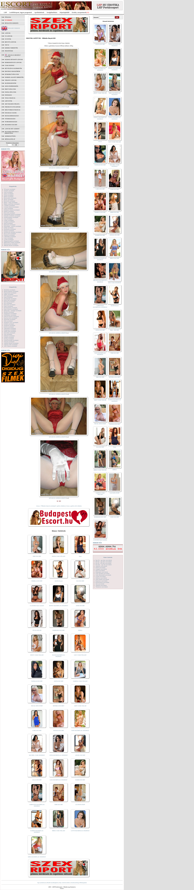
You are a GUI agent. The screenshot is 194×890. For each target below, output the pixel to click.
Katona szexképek (9, 230)
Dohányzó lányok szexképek (12, 210)
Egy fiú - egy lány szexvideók (104, 560)
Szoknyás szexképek (9, 325)
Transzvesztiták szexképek (11, 340)
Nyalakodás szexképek (10, 298)
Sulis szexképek (8, 321)
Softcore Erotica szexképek (11, 316)
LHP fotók (8, 101)
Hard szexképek (8, 223)
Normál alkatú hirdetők (14, 77)
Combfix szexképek (9, 205)
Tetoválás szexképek (9, 333)
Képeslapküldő (64, 12)
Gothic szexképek (9, 220)
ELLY (100, 141)
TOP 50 (7, 45)
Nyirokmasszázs (11, 121)
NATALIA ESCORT (36, 681)
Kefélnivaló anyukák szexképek (12, 232)
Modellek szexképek (9, 290)
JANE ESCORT (80, 605)
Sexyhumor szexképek (10, 315)
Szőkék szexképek (9, 324)
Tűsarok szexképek (9, 341)
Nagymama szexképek (10, 293)
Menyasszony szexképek (10, 244)
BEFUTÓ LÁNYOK (10, 42)
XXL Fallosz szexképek (10, 346)
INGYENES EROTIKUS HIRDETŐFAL (12, 132)
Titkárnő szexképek (9, 335)
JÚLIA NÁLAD (37, 630)
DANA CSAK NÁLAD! (58, 556)
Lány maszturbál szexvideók (103, 575)
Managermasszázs (12, 115)
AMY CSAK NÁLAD (80, 706)
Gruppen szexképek (9, 221)
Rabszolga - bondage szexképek (12, 310)
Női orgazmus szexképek (11, 296)
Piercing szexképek (9, 301)
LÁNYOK (7, 33)
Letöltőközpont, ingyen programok (20, 12)
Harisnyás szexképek (9, 224)
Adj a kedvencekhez (64, 882)
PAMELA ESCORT (37, 581)
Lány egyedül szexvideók (102, 573)
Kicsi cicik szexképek (10, 233)
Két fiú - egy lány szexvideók (104, 561)
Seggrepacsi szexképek (10, 313)
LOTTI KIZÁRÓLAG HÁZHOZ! (80, 830)
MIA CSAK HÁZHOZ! (114, 282)
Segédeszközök (10, 83)
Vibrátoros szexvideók (102, 587)
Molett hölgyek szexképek (11, 291)
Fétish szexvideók (100, 567)
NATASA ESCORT (58, 730)
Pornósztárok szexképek (10, 307)
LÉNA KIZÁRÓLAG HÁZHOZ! (58, 755)
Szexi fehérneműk (11, 86)
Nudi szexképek (8, 297)
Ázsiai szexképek (8, 195)
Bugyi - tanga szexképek (10, 202)
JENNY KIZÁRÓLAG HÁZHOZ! (58, 605)
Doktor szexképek (9, 211)
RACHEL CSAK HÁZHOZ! (37, 755)
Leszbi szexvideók (101, 576)
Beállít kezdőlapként (52, 882)
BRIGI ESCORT (114, 258)
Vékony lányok (10, 80)
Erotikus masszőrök (12, 71)
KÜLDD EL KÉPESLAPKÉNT (57, 106)
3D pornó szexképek (9, 189)
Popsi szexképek (8, 306)
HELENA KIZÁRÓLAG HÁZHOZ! (100, 281)
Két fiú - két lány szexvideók (103, 563)
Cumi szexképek (8, 208)
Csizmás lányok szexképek (11, 207)
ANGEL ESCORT (80, 755)
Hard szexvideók (100, 570)
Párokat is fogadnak (13, 107)
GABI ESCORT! (114, 189)
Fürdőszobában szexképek (11, 217)
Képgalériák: (13, 186)
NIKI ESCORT (37, 556)
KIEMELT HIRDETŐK (11, 48)
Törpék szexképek (9, 337)
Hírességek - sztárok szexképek (12, 226)
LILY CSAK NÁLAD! (80, 655)
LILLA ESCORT (37, 780)
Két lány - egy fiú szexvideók (104, 564)
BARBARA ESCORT (59, 630)
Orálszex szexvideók (101, 578)
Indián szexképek (8, 227)
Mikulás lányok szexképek (11, 245)
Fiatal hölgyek (10, 92)
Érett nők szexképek (9, 213)
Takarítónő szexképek (10, 328)
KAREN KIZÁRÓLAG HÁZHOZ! (36, 831)
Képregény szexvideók (102, 572)
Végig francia (10, 98)
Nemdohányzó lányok (13, 62)
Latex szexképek (8, 238)
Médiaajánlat (83, 882)
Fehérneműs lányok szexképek (12, 214)
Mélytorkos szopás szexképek (12, 242)
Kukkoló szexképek (9, 235)
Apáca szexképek (8, 193)
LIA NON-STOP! (80, 804)
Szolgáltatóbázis (52, 12)
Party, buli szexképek (10, 300)
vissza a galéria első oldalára (74, 506)
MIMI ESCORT (114, 212)
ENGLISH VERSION (14, 28)
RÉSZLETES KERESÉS (11, 23)
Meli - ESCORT (114, 330)
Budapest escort (11, 124)
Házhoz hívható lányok (14, 59)
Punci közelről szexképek (11, 309)
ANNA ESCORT (100, 330)
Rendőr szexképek (9, 312)
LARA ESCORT (37, 730)
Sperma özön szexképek (10, 318)
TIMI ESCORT (58, 804)
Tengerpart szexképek (10, 330)
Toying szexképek (9, 338)
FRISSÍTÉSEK (9, 51)
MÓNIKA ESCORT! (58, 706)
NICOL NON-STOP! (37, 706)
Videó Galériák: (107, 557)
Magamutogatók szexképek (11, 241)
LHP (5, 12)
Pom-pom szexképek (9, 304)
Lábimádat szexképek (10, 236)
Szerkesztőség (75, 882)
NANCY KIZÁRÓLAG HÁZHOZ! (100, 118)
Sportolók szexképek (9, 319)
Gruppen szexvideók (101, 569)
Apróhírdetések (39, 12)
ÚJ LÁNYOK (8, 36)
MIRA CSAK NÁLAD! (58, 830)
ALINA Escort (58, 581)
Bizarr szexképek (8, 199)
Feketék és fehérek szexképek (12, 216)
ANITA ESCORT (58, 681)
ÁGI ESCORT (80, 581)
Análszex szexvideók (101, 566)
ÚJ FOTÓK (8, 39)
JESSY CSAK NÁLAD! (37, 655)
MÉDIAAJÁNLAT (10, 139)
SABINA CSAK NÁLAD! (80, 681)
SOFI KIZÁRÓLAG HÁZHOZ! (80, 730)
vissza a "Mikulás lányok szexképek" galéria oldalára (50, 506)
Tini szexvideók (100, 584)
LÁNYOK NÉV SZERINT (12, 128)
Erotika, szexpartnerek (79, 12)
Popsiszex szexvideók (101, 581)
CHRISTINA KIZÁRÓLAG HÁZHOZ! (37, 805)
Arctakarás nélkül (12, 104)
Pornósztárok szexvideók (102, 582)
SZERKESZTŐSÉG (10, 136)
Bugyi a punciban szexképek (12, 204)
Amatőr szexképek (9, 190)
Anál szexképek (8, 192)
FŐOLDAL (8, 17)
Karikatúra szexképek (10, 229)
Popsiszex (8, 95)
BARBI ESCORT (80, 780)
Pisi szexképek (8, 303)
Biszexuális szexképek (10, 198)
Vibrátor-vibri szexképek (10, 344)
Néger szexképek (8, 294)
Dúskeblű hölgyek (12, 74)
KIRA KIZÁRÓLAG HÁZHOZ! (37, 857)
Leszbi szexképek (9, 239)
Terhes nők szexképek (10, 331)
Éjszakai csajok (11, 113)
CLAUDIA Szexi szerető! (37, 605)
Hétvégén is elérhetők (13, 68)
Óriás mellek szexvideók (102, 579)
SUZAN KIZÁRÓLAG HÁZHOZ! (58, 655)
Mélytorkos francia (12, 110)
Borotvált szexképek (9, 201)
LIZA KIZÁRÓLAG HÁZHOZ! (58, 780)
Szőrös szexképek (9, 327)
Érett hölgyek (10, 89)
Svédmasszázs (10, 118)
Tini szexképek (8, 334)
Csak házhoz (9, 65)
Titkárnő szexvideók (101, 585)
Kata (80, 556)
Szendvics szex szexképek (11, 322)
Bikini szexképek (8, 196)
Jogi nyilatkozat (41, 882)
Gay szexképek (8, 219)
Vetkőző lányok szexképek (11, 343)
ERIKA (80, 630)
